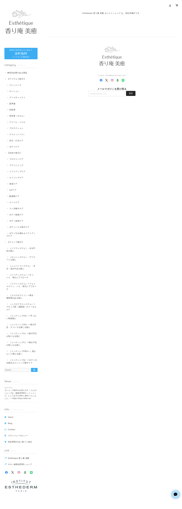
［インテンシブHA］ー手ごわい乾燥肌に (21, 317)
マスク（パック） (17, 134)
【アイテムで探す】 (16, 79)
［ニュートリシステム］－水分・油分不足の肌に (20, 267)
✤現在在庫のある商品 (17, 73)
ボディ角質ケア (16, 215)
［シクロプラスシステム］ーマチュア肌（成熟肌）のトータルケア (21, 307)
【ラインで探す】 (15, 242)
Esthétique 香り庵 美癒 (18, 458)
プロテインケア (16, 159)
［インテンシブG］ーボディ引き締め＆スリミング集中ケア (21, 361)
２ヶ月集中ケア (16, 208)
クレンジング (15, 85)
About (11, 417)
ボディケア (14, 147)
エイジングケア (16, 178)
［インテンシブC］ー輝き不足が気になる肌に (21, 343)
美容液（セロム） (17, 116)
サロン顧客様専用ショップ (20, 464)
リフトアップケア (17, 171)
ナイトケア (14, 202)
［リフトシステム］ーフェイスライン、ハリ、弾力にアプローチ (21, 286)
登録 (131, 93)
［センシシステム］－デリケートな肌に (20, 258)
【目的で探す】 (14, 153)
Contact (11, 429)
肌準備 (12, 104)
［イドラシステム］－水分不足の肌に (20, 249)
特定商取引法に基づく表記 (20, 442)
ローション (14, 91)
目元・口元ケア (16, 140)
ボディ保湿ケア (16, 221)
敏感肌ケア (14, 196)
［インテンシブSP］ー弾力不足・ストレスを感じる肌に (21, 325)
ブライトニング (16, 165)
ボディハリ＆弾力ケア (19, 227)
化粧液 (12, 110)
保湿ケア (13, 184)
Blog (10, 423)
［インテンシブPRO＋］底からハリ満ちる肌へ (21, 352)
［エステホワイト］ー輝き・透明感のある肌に (20, 296)
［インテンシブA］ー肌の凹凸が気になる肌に (21, 334)
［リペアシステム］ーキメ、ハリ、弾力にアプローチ (20, 276)
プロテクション (16, 128)
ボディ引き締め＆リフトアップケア (20, 234)
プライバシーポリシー (18, 436)
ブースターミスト (17, 97)
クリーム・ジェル (17, 122)
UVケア (12, 190)
